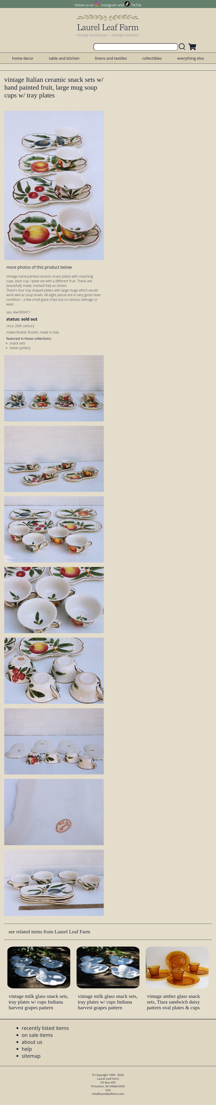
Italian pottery (20, 347)
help (27, 1048)
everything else (190, 58)
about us (32, 1041)
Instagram (109, 5)
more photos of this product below (39, 267)
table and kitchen (64, 58)
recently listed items (45, 1027)
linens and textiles (111, 58)
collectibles (152, 58)
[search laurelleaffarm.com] (183, 47)
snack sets (17, 343)
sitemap (31, 1055)
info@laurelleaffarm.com (108, 1094)
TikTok (136, 5)
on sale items (37, 1034)
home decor (22, 58)
